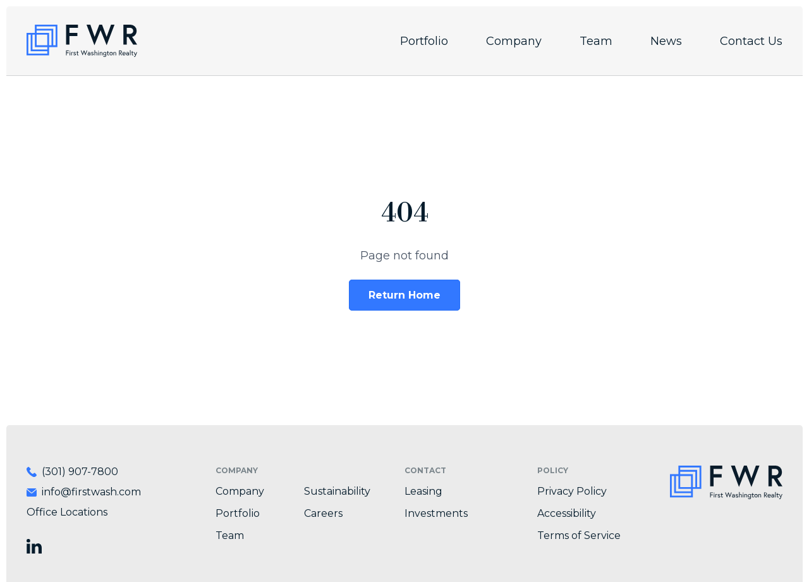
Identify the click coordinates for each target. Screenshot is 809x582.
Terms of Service (579, 535)
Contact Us (751, 41)
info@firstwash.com (91, 492)
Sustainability (337, 491)
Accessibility (566, 513)
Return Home (404, 295)
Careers (323, 513)
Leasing (423, 491)
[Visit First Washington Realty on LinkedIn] (34, 546)
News (666, 41)
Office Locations (67, 512)
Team (596, 41)
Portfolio (424, 41)
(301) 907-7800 (80, 472)
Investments (436, 513)
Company (514, 41)
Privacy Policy (572, 491)
